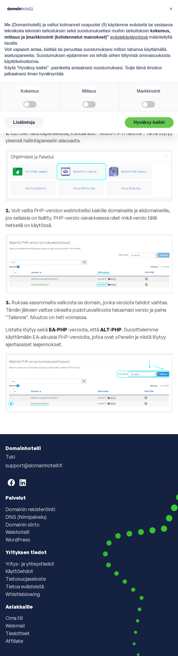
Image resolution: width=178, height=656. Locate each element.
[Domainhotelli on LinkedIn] (22, 482)
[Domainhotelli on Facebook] (11, 482)
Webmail (15, 626)
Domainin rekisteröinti (30, 509)
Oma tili (14, 618)
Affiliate (14, 641)
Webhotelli (17, 532)
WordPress (17, 540)
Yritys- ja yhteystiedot (29, 564)
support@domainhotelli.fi (33, 465)
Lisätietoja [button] (24, 122)
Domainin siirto (22, 525)
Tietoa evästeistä (24, 586)
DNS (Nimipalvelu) (26, 517)
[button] (170, 8)
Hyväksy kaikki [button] (149, 122)
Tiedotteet (17, 633)
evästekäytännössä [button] (129, 37)
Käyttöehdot (19, 571)
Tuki (10, 457)
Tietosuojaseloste (25, 579)
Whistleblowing (22, 594)
